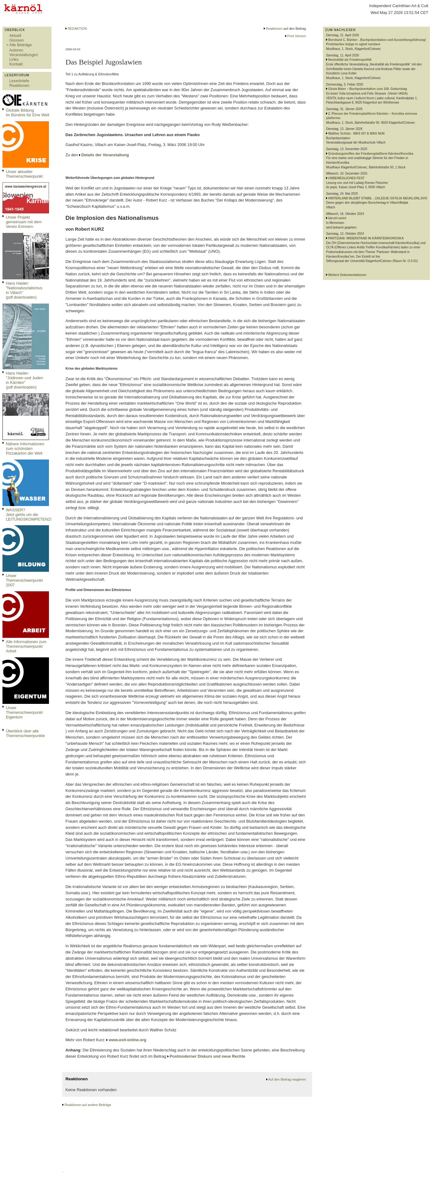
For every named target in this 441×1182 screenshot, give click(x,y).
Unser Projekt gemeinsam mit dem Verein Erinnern (24, 222)
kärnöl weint (337, 218)
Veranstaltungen (23, 54)
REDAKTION (77, 28)
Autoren (16, 50)
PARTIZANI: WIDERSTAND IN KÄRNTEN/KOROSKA (366, 238)
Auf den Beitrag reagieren (287, 1079)
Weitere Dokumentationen (347, 275)
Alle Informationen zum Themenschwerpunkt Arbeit (26, 646)
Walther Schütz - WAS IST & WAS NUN (356, 133)
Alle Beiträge (20, 44)
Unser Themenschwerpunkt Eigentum (24, 712)
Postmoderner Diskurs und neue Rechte (207, 1056)
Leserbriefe (19, 80)
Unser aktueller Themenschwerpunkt (24, 174)
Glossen (16, 40)
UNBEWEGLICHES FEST (346, 178)
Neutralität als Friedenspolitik (350, 59)
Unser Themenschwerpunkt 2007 (24, 580)
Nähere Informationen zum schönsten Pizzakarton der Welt (25, 448)
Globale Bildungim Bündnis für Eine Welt (27, 112)
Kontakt (16, 64)
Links (14, 59)
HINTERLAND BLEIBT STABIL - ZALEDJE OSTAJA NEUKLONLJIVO (377, 198)
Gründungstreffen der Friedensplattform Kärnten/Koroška (370, 153)
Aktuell (15, 35)
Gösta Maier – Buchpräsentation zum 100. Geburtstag (367, 89)
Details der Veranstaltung (105, 155)
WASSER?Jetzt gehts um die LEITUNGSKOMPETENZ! (28, 515)
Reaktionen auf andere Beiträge (87, 1105)
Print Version (296, 36)
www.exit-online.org (127, 1040)
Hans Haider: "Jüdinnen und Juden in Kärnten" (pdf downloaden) (24, 380)
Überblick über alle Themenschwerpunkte (25, 733)
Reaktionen (19, 85)
